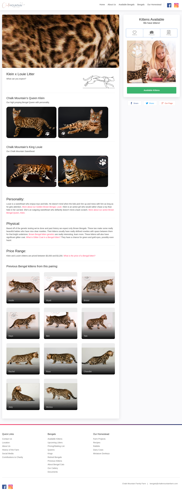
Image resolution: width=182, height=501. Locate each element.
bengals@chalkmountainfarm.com (164, 484)
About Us (112, 4)
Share (134, 103)
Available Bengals (127, 4)
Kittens (135, 33)
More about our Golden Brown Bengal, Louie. (42, 207)
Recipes (96, 442)
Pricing (169, 33)
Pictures (152, 33)
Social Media (8, 453)
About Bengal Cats (56, 464)
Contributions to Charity (12, 457)
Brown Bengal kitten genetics (41, 234)
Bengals (141, 4)
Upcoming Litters (55, 442)
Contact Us (7, 439)
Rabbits (96, 446)
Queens (51, 450)
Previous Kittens (55, 461)
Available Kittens (152, 90)
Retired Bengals (55, 457)
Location (6, 442)
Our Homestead (154, 4)
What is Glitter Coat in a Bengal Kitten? (43, 237)
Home (102, 4)
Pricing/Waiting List (56, 446)
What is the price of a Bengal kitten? (79, 256)
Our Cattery (53, 468)
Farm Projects (99, 439)
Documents (53, 472)
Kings (50, 453)
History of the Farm (10, 450)
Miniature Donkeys (101, 453)
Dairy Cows (98, 450)
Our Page (167, 103)
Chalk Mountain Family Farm (134, 484)
